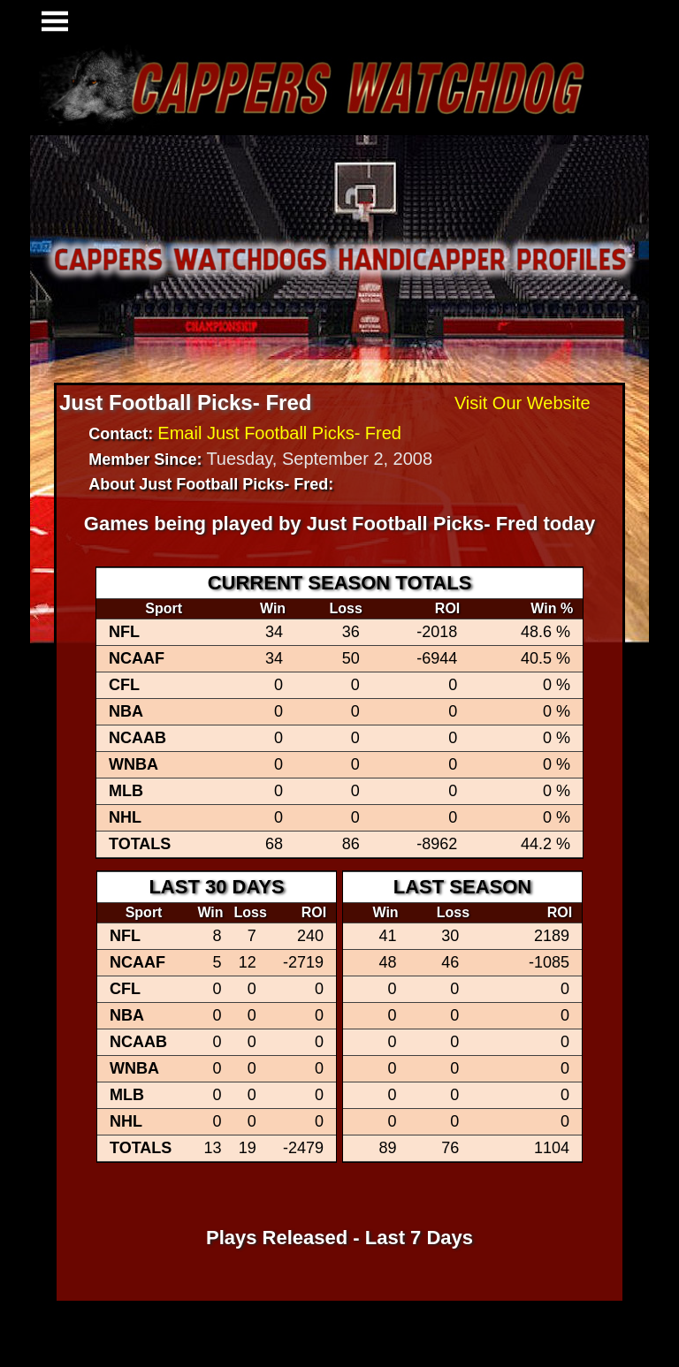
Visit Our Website (522, 403)
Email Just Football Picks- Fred (279, 433)
